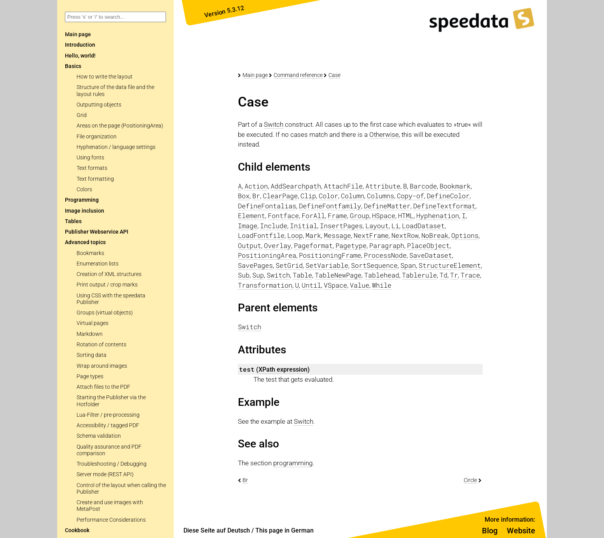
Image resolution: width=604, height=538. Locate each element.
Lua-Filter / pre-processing (108, 415)
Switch (273, 124)
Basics (73, 66)
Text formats (92, 168)
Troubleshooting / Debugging (112, 464)
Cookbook (77, 530)
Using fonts (90, 157)
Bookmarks (90, 253)
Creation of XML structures (109, 274)
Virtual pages (92, 323)
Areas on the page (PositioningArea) (120, 125)
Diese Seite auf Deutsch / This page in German (248, 530)
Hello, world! (80, 55)
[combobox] (115, 17)
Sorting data (91, 355)
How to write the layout (105, 76)
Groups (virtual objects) (105, 312)
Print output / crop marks (107, 284)
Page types (90, 376)
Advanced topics (85, 242)
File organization (97, 136)
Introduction (80, 45)
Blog (490, 530)
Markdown (90, 334)
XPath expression (282, 369)
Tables (73, 221)
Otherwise (384, 134)
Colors (84, 189)
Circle (470, 480)
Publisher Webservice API (96, 232)
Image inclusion (84, 211)
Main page (255, 75)
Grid (82, 115)
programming (292, 463)
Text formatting (95, 179)
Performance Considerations (111, 520)
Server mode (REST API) (105, 474)
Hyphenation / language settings (116, 147)
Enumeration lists (98, 263)
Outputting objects (99, 104)
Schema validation (99, 436)
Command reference (298, 75)
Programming (82, 200)
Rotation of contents (101, 344)
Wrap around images (102, 366)
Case (334, 75)
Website (521, 530)
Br (245, 480)
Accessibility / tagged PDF (108, 425)
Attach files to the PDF (103, 387)
